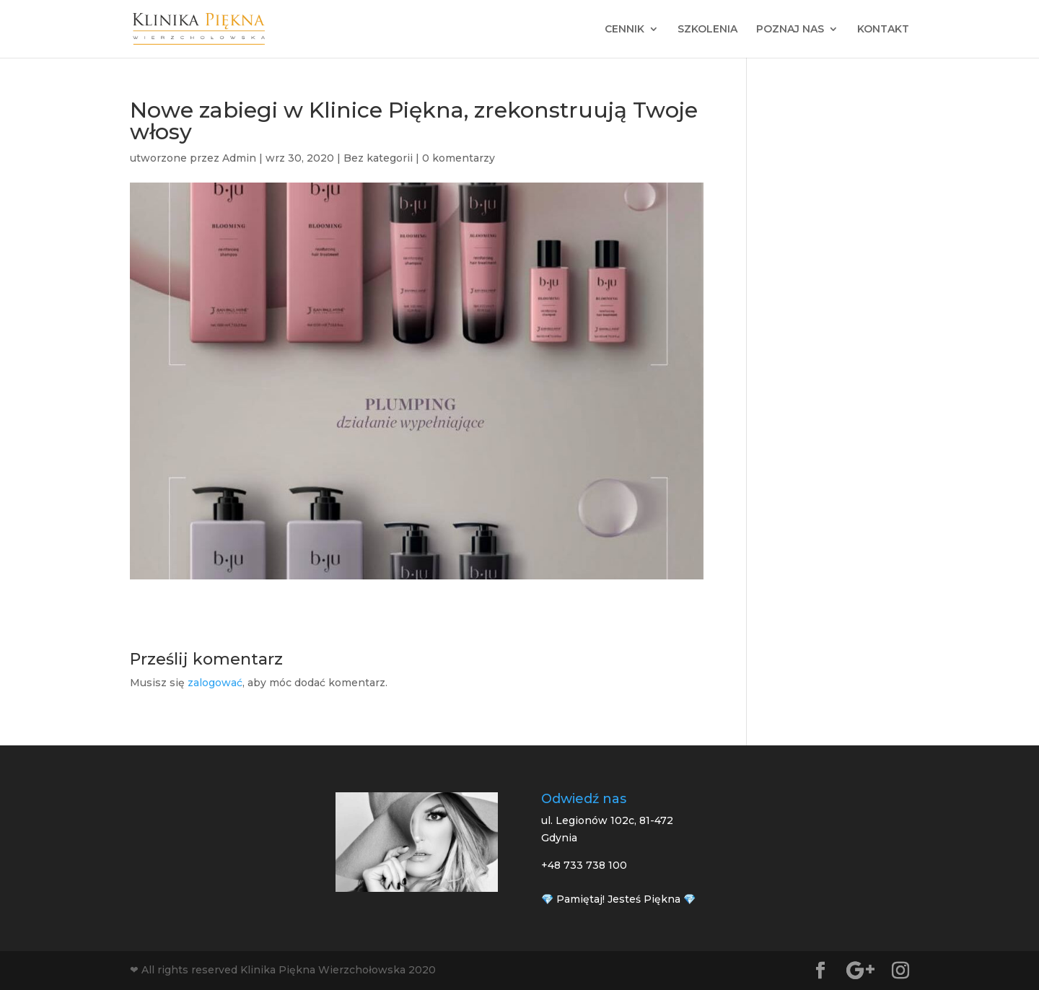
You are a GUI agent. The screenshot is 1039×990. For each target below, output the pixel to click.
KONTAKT (883, 29)
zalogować (215, 682)
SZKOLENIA (707, 29)
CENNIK (624, 29)
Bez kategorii (378, 158)
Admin (239, 158)
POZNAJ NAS (790, 29)
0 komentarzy (458, 158)
